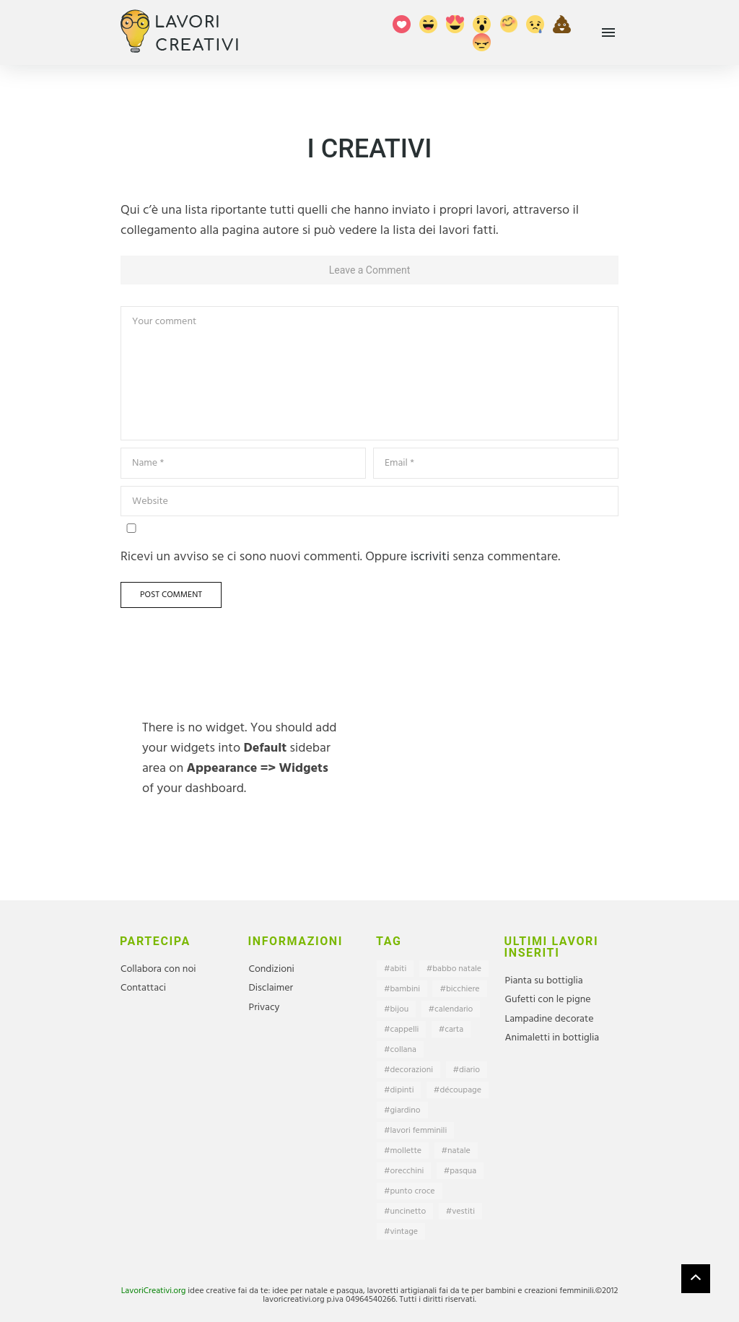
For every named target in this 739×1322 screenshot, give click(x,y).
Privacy (264, 1007)
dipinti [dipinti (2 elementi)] (402, 1090)
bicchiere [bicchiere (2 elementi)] (463, 989)
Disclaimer (271, 988)
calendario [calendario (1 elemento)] (453, 1009)
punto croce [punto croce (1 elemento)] (412, 1191)
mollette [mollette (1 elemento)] (406, 1151)
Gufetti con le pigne (548, 999)
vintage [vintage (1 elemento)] (404, 1232)
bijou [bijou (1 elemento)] (399, 1009)
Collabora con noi (158, 969)
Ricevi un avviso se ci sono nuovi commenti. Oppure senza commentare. (340, 545)
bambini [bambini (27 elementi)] (405, 989)
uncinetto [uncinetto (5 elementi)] (408, 1211)
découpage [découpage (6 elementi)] (460, 1090)
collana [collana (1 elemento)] (403, 1050)
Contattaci (143, 988)
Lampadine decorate (549, 1019)
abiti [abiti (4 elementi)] (398, 969)
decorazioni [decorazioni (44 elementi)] (412, 1070)
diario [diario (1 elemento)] (469, 1070)
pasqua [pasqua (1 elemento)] (463, 1171)
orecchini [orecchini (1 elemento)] (407, 1171)
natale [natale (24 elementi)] (459, 1151)
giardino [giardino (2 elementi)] (405, 1110)
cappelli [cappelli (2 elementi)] (404, 1029)
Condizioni (271, 969)
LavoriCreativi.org (153, 1291)
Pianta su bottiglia (544, 981)
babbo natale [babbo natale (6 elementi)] (456, 969)
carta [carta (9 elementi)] (454, 1029)
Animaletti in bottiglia (552, 1038)
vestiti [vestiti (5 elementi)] (463, 1211)
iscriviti (430, 557)
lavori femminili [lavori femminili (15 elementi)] (418, 1130)
